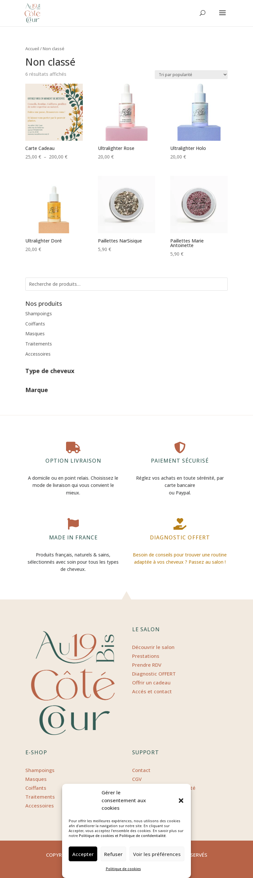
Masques (35, 333)
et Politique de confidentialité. (141, 835)
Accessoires (38, 354)
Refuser (113, 854)
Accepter (83, 854)
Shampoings (38, 313)
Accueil (32, 49)
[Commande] (191, 74)
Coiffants (35, 324)
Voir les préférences (157, 854)
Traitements (38, 344)
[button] (181, 800)
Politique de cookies (96, 835)
